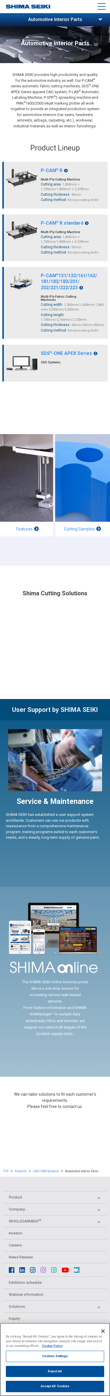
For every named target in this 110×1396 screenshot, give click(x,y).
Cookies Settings (55, 1356)
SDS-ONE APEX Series (69, 353)
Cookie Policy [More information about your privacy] (52, 1346)
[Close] (103, 1331)
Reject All (55, 1371)
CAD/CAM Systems (46, 1171)
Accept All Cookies (55, 1386)
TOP (6, 1171)
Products (21, 1171)
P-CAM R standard (65, 223)
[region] (55, 1359)
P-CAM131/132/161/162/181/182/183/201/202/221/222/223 (69, 282)
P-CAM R (54, 170)
